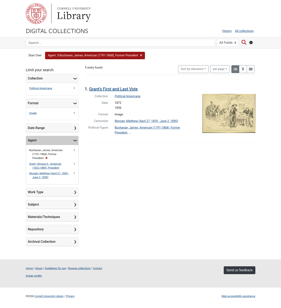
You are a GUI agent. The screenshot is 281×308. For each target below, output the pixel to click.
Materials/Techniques (44, 217)
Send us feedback (239, 270)
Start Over (35, 55)
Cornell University (36, 13)
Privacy (70, 296)
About (38, 268)
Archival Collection (42, 242)
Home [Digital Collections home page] (29, 268)
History (227, 31)
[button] (95, 55)
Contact (97, 268)
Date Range (36, 128)
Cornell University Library (49, 296)
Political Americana (40, 88)
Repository (36, 229)
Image (33, 113)
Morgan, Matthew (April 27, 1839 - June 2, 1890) (146, 121)
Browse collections (79, 268)
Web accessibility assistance (238, 296)
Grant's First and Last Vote (113, 88)
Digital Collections (57, 30)
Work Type (35, 192)
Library (73, 13)
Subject (33, 204)
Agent (32, 140)
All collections (244, 31)
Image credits (34, 275)
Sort (192, 69)
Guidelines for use (55, 268)
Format (33, 103)
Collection (35, 78)
